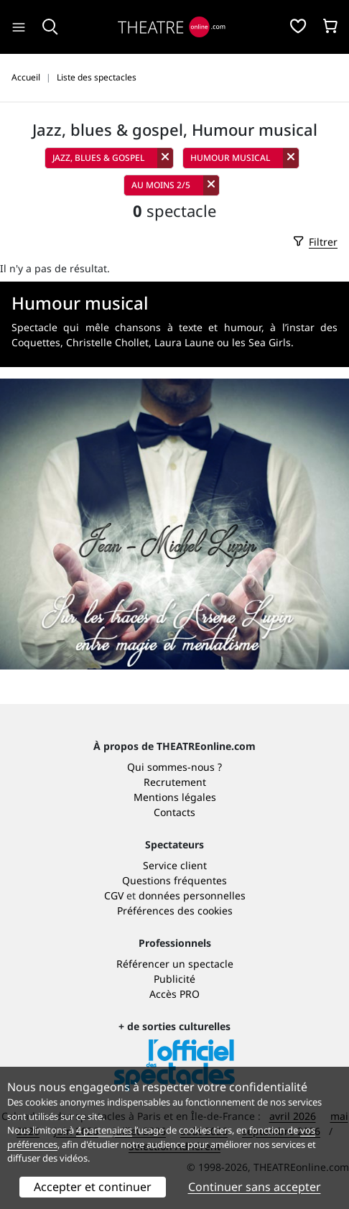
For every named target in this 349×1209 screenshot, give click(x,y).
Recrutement (175, 782)
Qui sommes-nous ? (174, 767)
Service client (175, 865)
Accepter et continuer (93, 1187)
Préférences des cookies (175, 910)
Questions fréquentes (174, 880)
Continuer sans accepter (254, 1187)
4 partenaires (104, 1130)
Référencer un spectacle (174, 964)
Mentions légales (175, 797)
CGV (114, 895)
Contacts (174, 812)
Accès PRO (174, 994)
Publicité (174, 979)
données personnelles (192, 895)
